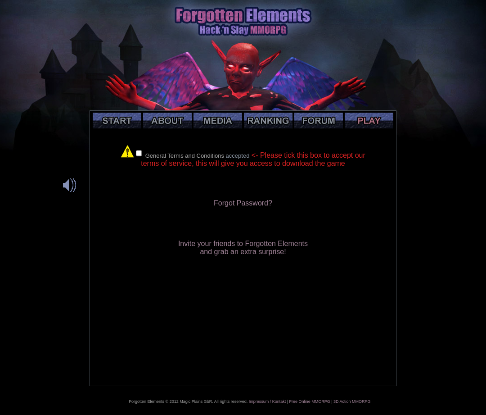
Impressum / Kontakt (267, 401)
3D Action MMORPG (352, 401)
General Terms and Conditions (184, 155)
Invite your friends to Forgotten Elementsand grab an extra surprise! (243, 247)
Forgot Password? (243, 203)
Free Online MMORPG (309, 401)
